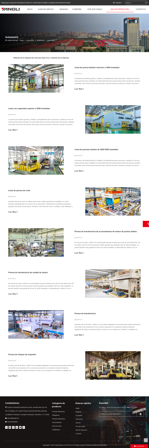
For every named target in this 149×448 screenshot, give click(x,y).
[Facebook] (6, 427)
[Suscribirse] (140, 414)
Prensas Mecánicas (58, 411)
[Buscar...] (134, 3)
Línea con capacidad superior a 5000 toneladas (29, 108)
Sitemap (89, 445)
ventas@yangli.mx (13, 418)
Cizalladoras (56, 430)
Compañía (79, 415)
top (146, 440)
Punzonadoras (56, 422)
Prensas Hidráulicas (58, 419)
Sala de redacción (81, 430)
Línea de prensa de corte (19, 190)
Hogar (77, 408)
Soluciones (79, 419)
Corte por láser (57, 426)
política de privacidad (99, 445)
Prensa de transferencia (85, 313)
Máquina (78, 412)
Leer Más (79, 89)
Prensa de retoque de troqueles (22, 354)
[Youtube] (17, 427)
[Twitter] (13, 427)
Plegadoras (55, 415)
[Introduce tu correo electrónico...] (117, 414)
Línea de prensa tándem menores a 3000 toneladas (97, 67)
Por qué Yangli (80, 426)
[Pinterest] (23, 427)
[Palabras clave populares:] (146, 3)
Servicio (78, 423)
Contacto (78, 433)
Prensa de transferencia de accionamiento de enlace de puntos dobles (105, 231)
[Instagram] (20, 427)
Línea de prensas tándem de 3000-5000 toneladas (96, 149)
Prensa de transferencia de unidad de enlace (28, 272)
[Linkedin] (10, 427)
